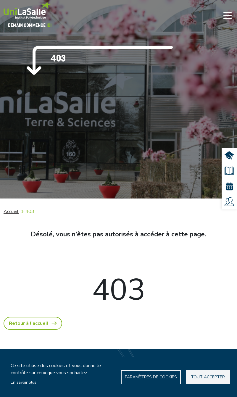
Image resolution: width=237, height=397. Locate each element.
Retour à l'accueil (29, 323)
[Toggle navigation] (227, 15)
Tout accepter (208, 377)
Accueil (11, 211)
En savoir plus (23, 382)
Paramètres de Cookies (151, 377)
